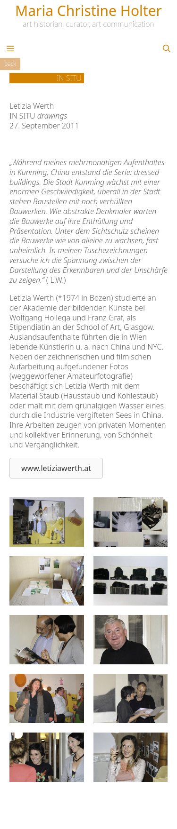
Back (10, 64)
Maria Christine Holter (88, 10)
